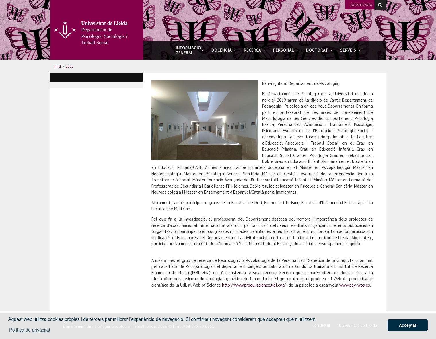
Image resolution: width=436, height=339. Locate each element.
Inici (57, 66)
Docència (223, 50)
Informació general (190, 50)
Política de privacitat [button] (29, 330)
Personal (286, 50)
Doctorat (319, 50)
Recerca (255, 50)
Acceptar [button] (407, 325)
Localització (361, 5)
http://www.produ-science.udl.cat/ (254, 285)
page (69, 66)
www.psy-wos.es (354, 285)
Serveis (350, 50)
